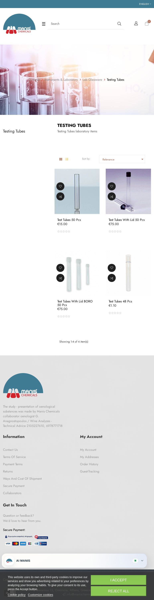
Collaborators (12, 493)
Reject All (118, 591)
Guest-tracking (89, 471)
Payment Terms (12, 464)
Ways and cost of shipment (22, 478)
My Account (88, 449)
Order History (89, 464)
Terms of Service (14, 457)
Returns (8, 471)
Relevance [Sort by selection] (123, 159)
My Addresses (89, 457)
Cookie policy (16, 594)
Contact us (10, 449)
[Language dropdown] (145, 4)
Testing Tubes (14, 131)
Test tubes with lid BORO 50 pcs (75, 303)
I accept (118, 580)
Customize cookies (40, 594)
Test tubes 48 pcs (120, 301)
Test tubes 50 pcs (69, 220)
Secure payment (13, 486)
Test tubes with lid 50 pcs (127, 220)
